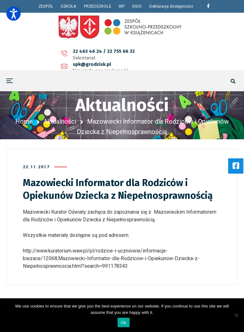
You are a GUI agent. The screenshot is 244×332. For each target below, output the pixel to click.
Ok (123, 322)
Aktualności (60, 121)
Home (24, 121)
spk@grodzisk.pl (107, 55)
